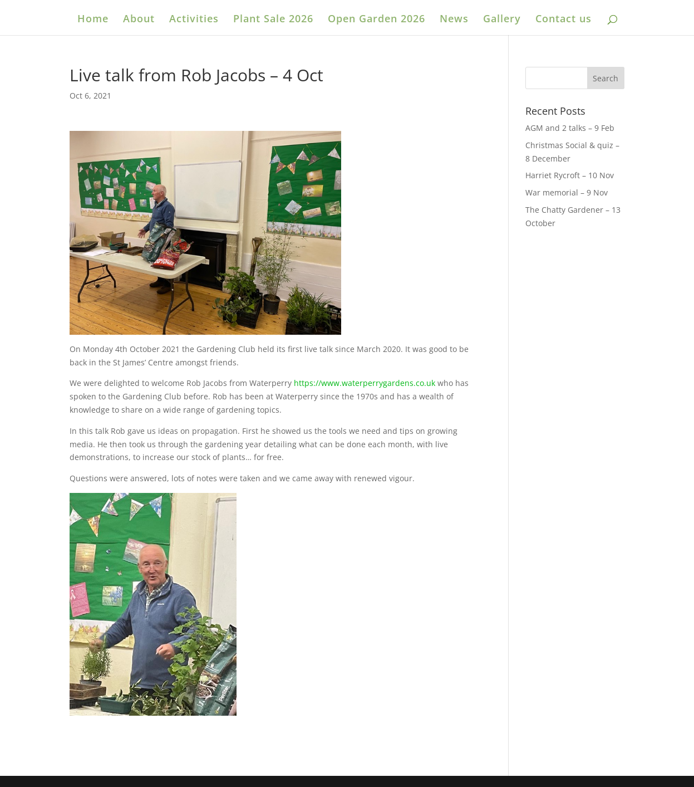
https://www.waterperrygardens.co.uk (364, 383)
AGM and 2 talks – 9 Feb (569, 128)
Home (93, 19)
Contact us (563, 19)
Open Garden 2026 (376, 19)
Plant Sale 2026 (273, 19)
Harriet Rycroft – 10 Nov (569, 175)
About (139, 19)
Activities (194, 19)
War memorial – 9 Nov (566, 192)
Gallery (502, 19)
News (454, 19)
